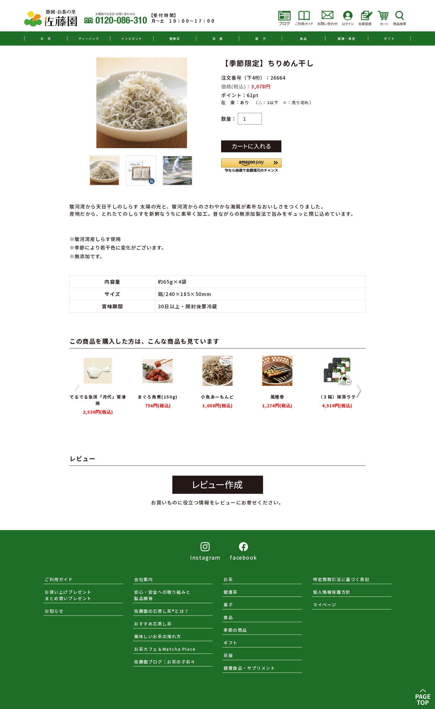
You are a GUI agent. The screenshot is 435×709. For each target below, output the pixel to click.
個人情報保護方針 (332, 592)
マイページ (325, 605)
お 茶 (45, 38)
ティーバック (89, 38)
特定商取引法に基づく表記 (341, 579)
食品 (303, 38)
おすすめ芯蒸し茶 (153, 624)
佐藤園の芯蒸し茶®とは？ (161, 611)
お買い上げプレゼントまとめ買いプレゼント (68, 595)
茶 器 (217, 38)
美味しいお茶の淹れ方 (157, 636)
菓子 (228, 605)
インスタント (131, 38)
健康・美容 (346, 38)
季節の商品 (235, 630)
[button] (251, 165)
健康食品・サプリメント (250, 668)
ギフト (389, 38)
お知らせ (54, 611)
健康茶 (174, 38)
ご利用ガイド (59, 579)
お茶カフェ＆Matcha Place (165, 649)
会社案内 (143, 579)
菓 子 (260, 38)
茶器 (228, 655)
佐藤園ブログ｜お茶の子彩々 (164, 662)
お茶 (228, 579)
